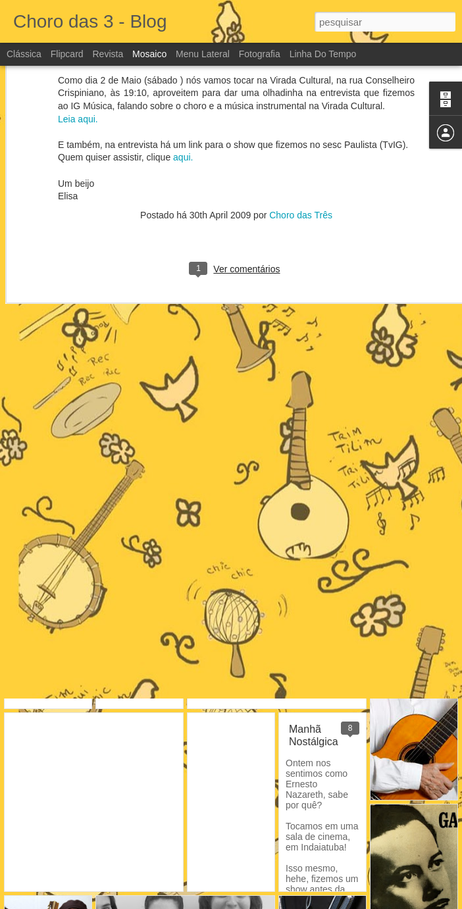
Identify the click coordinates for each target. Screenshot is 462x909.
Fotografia (259, 54)
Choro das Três (300, 131)
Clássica (24, 54)
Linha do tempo (323, 54)
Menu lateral (203, 54)
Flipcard (67, 54)
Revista (107, 54)
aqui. (183, 73)
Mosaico (149, 54)
